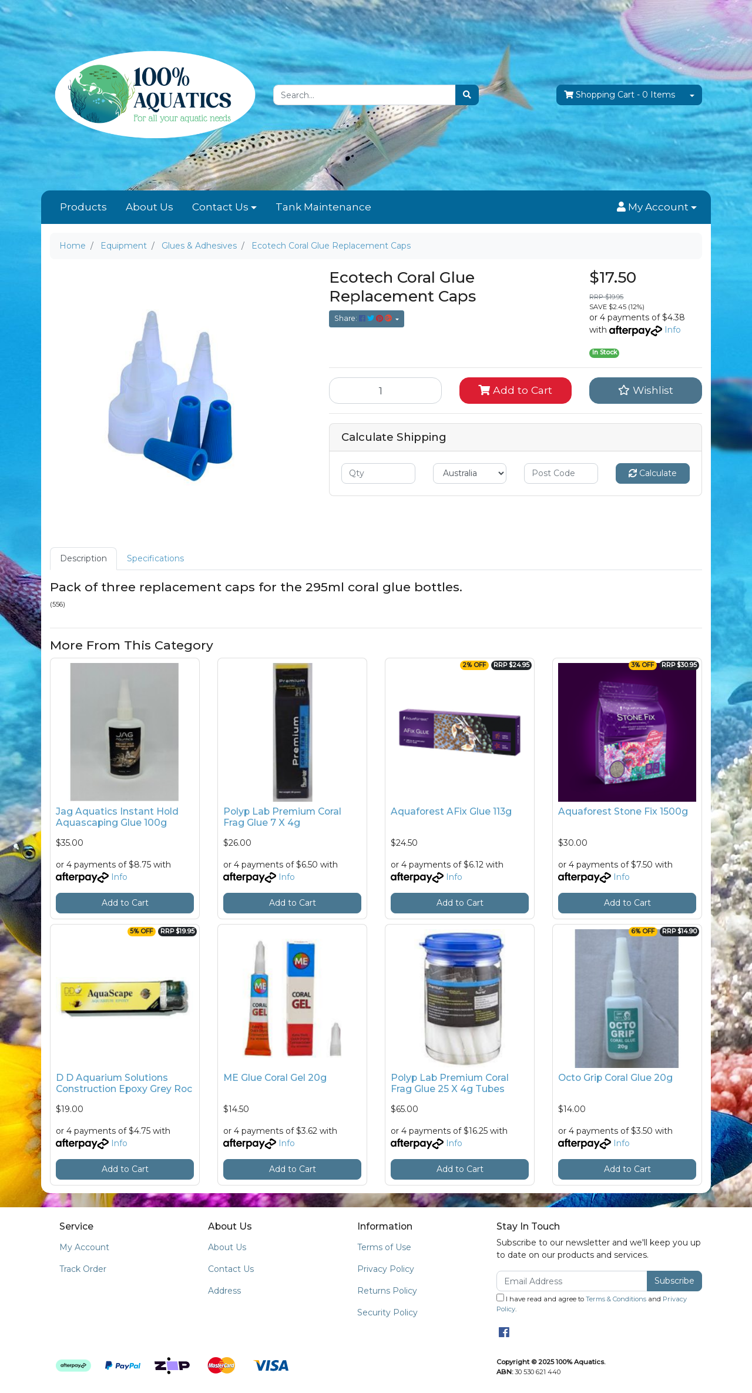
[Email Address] (571, 1281)
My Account (84, 1247)
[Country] (470, 473)
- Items (619, 95)
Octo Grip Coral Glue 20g (615, 1077)
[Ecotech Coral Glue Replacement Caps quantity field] (385, 390)
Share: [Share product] (364, 318)
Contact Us (220, 207)
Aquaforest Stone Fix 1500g (623, 811)
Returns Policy (387, 1290)
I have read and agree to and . (591, 1303)
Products (83, 207)
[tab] (83, 558)
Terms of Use (384, 1247)
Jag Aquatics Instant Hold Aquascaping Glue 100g (117, 817)
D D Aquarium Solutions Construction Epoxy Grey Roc (124, 1083)
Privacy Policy (385, 1269)
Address (224, 1290)
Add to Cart (515, 390)
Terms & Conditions (616, 1299)
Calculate (653, 473)
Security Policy (387, 1312)
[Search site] (467, 95)
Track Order (82, 1269)
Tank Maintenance (323, 207)
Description (83, 558)
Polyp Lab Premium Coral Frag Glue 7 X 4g (282, 817)
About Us (149, 207)
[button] (656, 207)
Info (672, 329)
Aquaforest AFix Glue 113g (451, 811)
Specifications (155, 558)
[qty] (378, 473)
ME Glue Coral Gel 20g (275, 1077)
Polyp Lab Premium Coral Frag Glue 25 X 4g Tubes (450, 1083)
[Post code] (561, 473)
